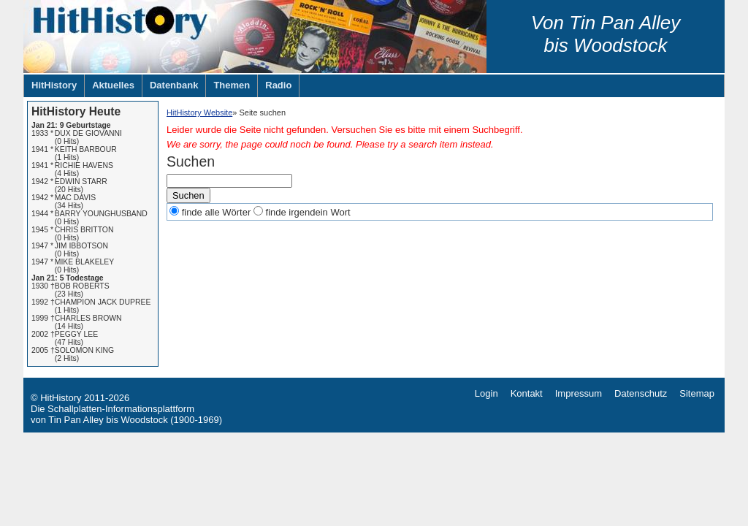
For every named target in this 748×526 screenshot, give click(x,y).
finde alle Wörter (216, 212)
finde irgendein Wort (308, 212)
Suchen (188, 195)
